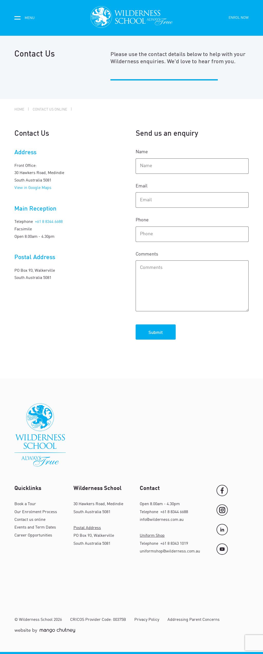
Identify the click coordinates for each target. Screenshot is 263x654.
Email (142, 186)
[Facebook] (222, 490)
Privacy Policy (146, 620)
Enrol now (239, 18)
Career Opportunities (33, 535)
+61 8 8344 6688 (48, 222)
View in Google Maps (32, 188)
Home (19, 109)
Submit (155, 332)
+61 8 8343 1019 (173, 544)
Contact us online (50, 109)
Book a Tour (25, 504)
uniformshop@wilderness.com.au (170, 551)
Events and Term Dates (35, 527)
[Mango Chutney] (44, 633)
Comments (147, 254)
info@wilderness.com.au (162, 520)
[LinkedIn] (222, 529)
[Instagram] (222, 510)
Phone (143, 220)
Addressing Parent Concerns (193, 620)
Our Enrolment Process (35, 512)
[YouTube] (222, 549)
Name (142, 152)
